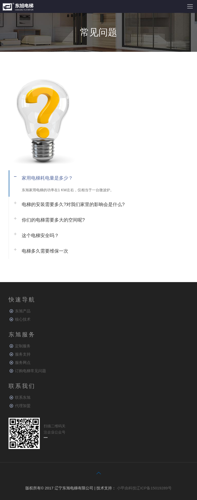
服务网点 (23, 362)
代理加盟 (23, 405)
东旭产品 (23, 311)
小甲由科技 (126, 488)
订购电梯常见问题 (30, 371)
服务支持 (23, 354)
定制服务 (23, 346)
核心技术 (23, 319)
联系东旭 (23, 397)
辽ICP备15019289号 (154, 488)
